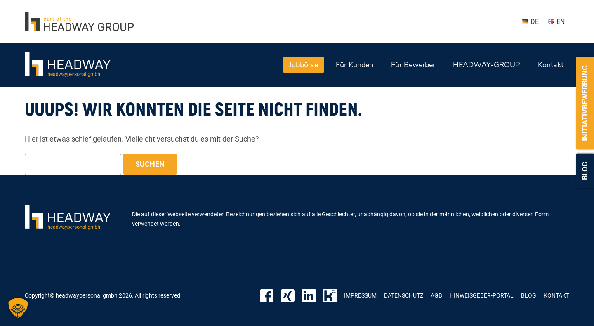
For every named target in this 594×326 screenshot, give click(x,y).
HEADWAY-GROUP (486, 65)
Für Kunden (354, 65)
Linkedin (309, 295)
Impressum (360, 295)
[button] (18, 308)
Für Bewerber (413, 65)
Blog (584, 171)
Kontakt (550, 65)
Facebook (266, 295)
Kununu (330, 295)
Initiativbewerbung (584, 103)
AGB (436, 295)
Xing (288, 295)
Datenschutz (403, 295)
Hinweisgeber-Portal (482, 295)
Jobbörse (303, 65)
